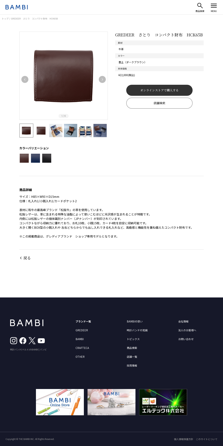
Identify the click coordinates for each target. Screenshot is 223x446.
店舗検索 (159, 103)
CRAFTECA (82, 348)
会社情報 (183, 321)
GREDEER (82, 330)
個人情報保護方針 (183, 439)
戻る (27, 258)
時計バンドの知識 (137, 330)
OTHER (80, 356)
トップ (5, 18)
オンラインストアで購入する (159, 90)
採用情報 (132, 365)
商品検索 (132, 348)
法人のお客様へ (187, 330)
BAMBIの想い (135, 321)
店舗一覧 (132, 356)
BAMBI (80, 339)
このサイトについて (206, 439)
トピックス (133, 339)
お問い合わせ (186, 339)
